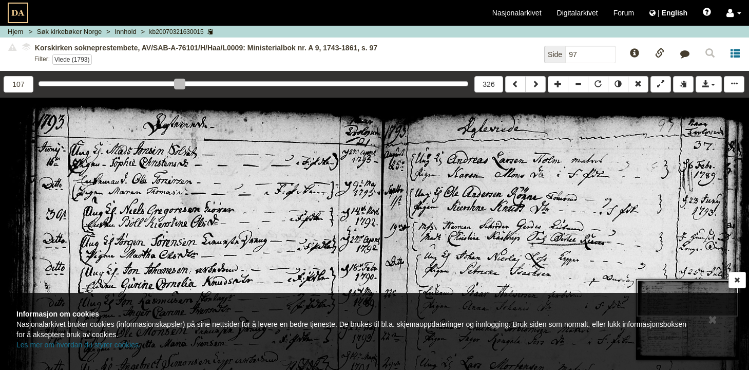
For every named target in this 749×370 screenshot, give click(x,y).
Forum (623, 13)
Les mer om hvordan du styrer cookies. (78, 345)
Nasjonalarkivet (517, 13)
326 (488, 84)
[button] (734, 13)
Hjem (15, 31)
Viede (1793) (72, 59)
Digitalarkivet (577, 13)
